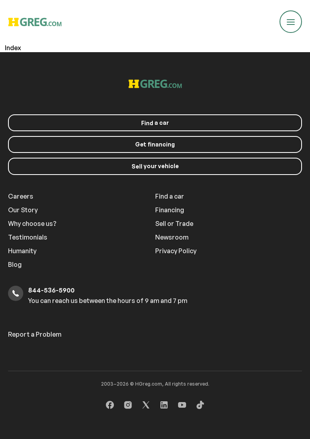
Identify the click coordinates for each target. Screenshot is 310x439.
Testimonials (27, 237)
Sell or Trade (174, 224)
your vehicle (155, 166)
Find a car (169, 196)
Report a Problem (34, 334)
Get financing (155, 144)
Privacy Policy (176, 251)
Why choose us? (32, 224)
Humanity (22, 251)
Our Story (23, 210)
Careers (20, 196)
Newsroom (171, 237)
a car (155, 122)
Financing (169, 210)
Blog (15, 264)
